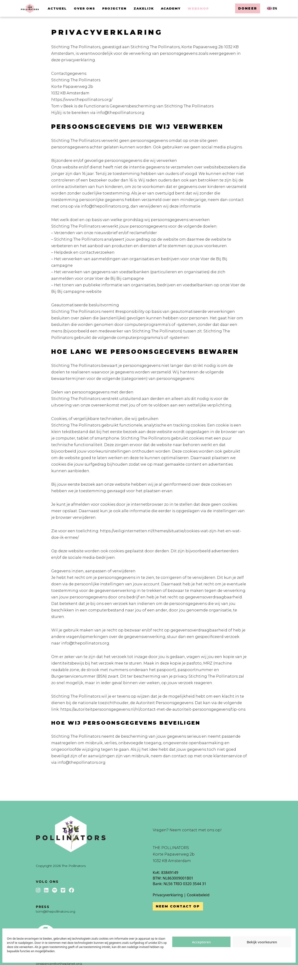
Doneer (247, 8)
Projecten (114, 8)
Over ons (84, 8)
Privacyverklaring (168, 894)
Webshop (198, 8)
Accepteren (201, 942)
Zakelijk (144, 8)
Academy (171, 8)
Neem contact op (178, 906)
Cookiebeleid (198, 894)
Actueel (57, 8)
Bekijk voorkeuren (262, 942)
